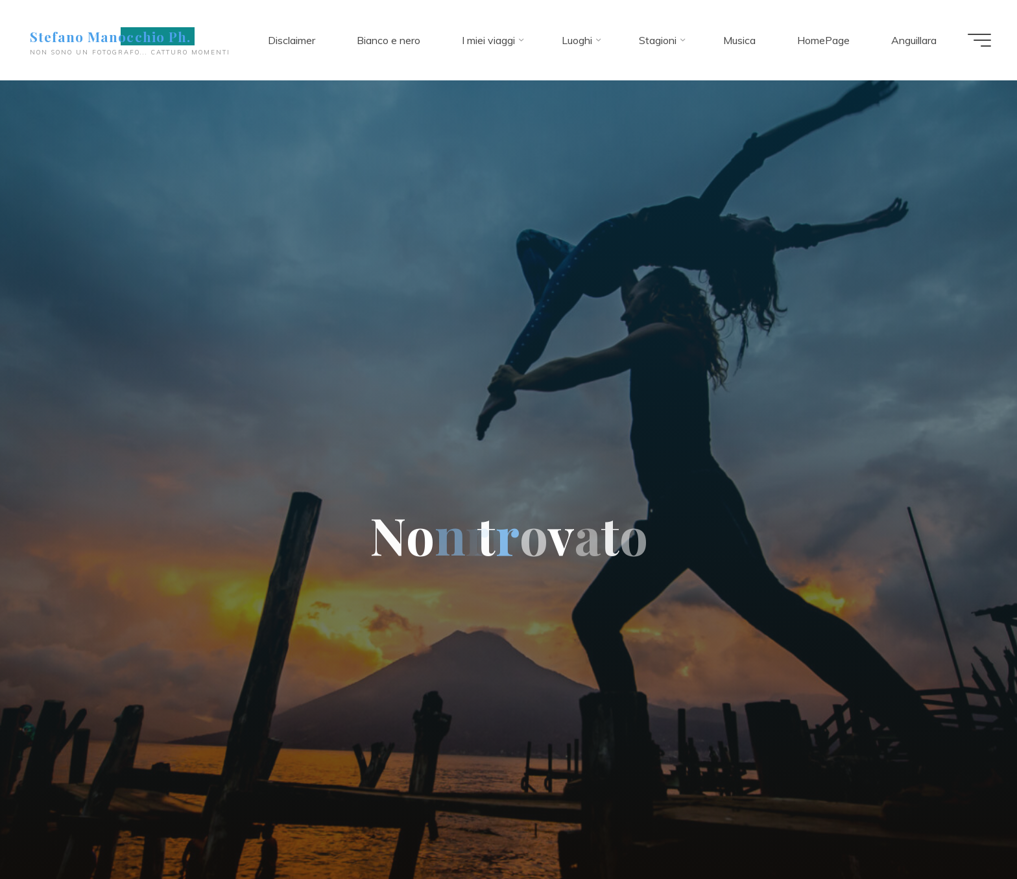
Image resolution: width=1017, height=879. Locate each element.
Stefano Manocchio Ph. (110, 36)
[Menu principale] (979, 40)
